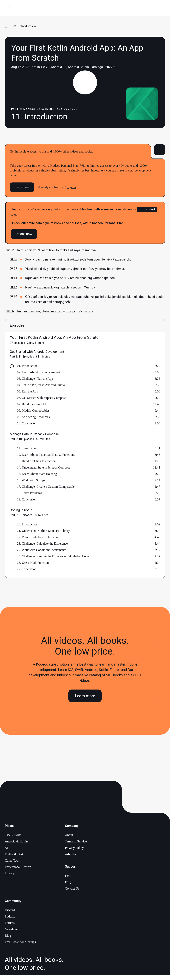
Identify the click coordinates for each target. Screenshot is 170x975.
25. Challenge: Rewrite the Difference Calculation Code (53, 556)
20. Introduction (27, 524)
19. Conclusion (26, 499)
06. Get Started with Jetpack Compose (41, 397)
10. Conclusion (26, 423)
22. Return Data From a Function (38, 537)
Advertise (71, 854)
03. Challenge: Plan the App (35, 378)
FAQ (68, 882)
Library (9, 873)
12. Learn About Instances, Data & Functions (46, 454)
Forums (10, 922)
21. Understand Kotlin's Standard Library (43, 530)
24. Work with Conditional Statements (41, 550)
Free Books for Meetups (20, 942)
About (69, 835)
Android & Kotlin (16, 841)
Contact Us (72, 888)
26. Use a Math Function (33, 562)
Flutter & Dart (14, 854)
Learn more (22, 187)
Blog (8, 935)
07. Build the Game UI (31, 404)
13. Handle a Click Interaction (36, 461)
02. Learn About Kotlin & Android (39, 372)
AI (6, 847)
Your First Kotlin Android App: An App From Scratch (55, 337)
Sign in (71, 187)
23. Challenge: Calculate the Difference (42, 543)
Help (68, 875)
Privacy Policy (74, 847)
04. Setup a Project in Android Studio (41, 385)
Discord (10, 910)
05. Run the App (27, 391)
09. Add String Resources (33, 417)
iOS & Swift (13, 835)
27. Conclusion (26, 569)
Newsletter (12, 929)
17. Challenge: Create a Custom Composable (46, 486)
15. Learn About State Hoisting (37, 474)
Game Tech (12, 860)
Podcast (10, 916)
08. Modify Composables (33, 410)
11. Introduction (27, 448)
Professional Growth (18, 867)
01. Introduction (27, 366)
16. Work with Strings (31, 480)
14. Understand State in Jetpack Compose (43, 467)
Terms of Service (76, 841)
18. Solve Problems (29, 493)
